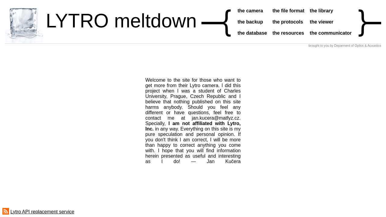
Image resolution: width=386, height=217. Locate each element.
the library (321, 10)
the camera (250, 10)
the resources (288, 33)
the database (252, 33)
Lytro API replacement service (42, 211)
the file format (289, 10)
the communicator (331, 33)
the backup (250, 21)
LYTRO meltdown (121, 21)
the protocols (288, 21)
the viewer (321, 21)
